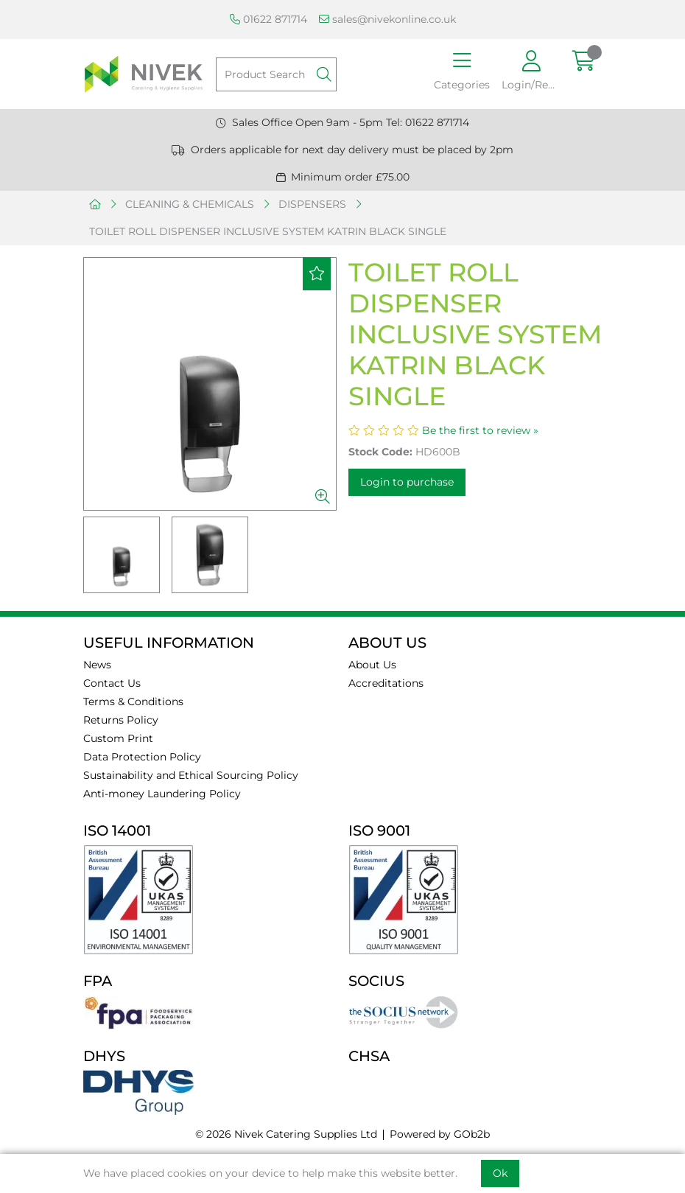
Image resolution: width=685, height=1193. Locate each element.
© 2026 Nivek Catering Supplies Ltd (286, 1134)
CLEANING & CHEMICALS (189, 204)
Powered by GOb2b (440, 1134)
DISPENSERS (312, 204)
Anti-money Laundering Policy (162, 793)
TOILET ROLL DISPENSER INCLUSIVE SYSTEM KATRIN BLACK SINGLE (267, 231)
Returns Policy (120, 720)
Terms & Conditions (133, 701)
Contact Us (112, 683)
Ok (500, 1173)
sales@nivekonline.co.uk (387, 19)
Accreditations (386, 683)
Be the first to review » (480, 430)
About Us (372, 664)
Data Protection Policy (142, 756)
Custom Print (118, 738)
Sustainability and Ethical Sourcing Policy (190, 775)
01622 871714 (268, 19)
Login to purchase (407, 482)
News (97, 664)
